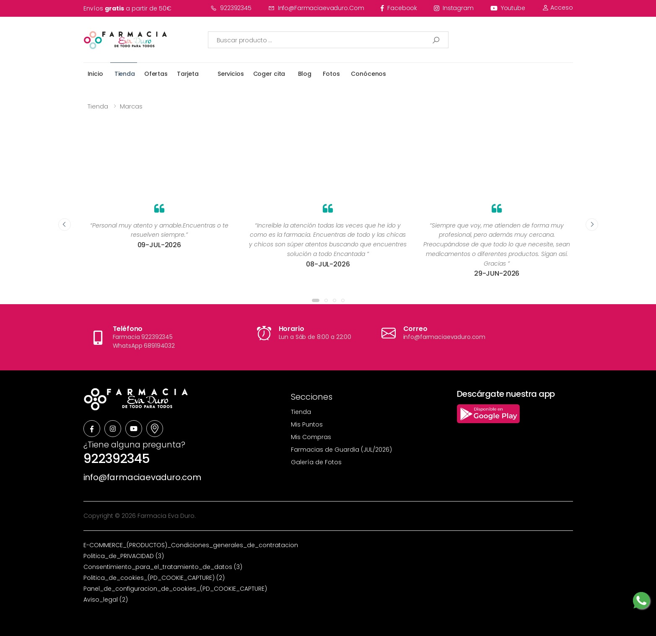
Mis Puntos (307, 424)
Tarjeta (188, 74)
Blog (304, 74)
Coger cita (269, 74)
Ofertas (156, 74)
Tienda (124, 74)
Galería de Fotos (316, 462)
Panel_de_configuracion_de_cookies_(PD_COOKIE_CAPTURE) (175, 588)
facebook (399, 8)
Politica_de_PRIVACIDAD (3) (123, 556)
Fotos (331, 74)
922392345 (231, 8)
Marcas (131, 106)
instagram (454, 8)
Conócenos (368, 74)
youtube (507, 8)
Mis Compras (311, 437)
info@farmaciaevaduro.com (316, 8)
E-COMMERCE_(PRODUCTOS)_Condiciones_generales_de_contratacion (190, 545)
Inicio (95, 74)
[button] (315, 300)
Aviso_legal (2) (105, 599)
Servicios (231, 74)
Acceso (557, 7)
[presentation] (64, 224)
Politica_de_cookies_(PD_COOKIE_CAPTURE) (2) (154, 578)
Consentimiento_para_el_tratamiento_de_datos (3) (162, 567)
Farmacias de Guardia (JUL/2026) (341, 449)
